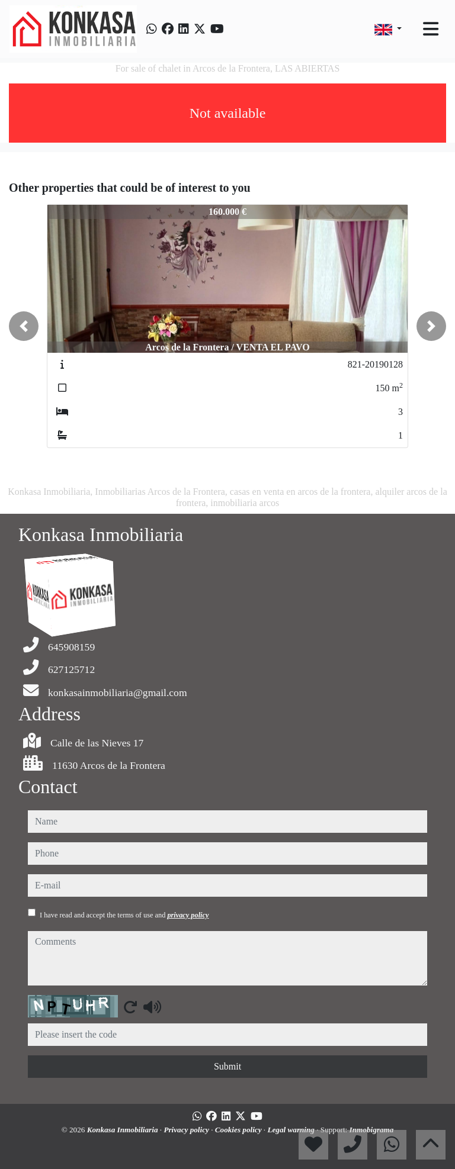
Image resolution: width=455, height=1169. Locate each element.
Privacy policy (187, 1129)
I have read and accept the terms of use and (124, 915)
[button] (24, 326)
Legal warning (291, 1129)
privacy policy (188, 915)
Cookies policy (239, 1129)
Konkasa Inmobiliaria (123, 1129)
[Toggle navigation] (431, 29)
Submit (227, 1066)
